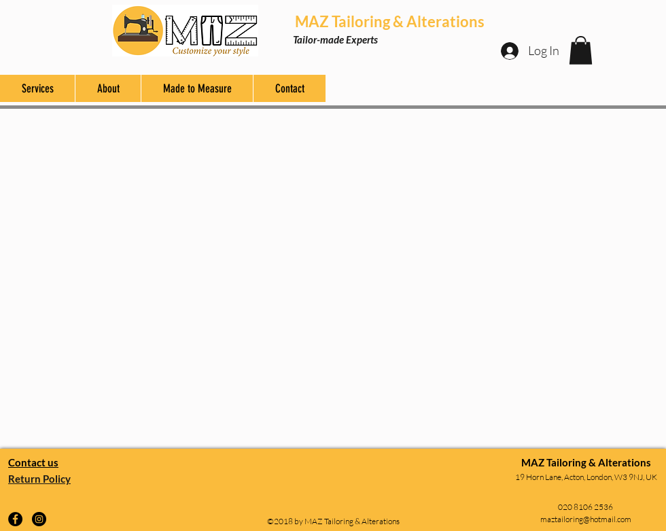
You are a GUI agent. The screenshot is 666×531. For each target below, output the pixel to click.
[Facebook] (15, 519)
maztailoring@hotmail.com (585, 519)
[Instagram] (39, 519)
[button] (581, 50)
